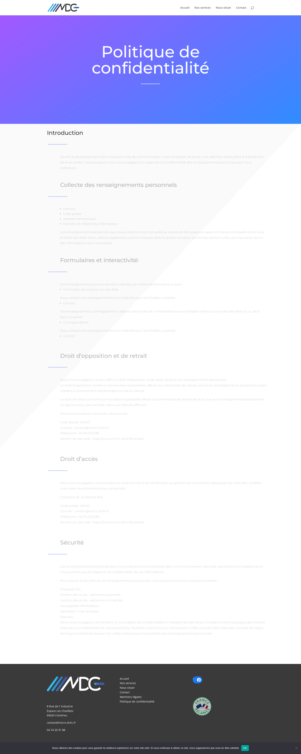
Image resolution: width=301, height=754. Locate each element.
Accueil (184, 7)
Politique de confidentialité (137, 701)
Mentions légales (131, 697)
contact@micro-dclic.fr (61, 722)
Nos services (202, 7)
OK (245, 748)
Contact (241, 7)
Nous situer (223, 7)
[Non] (296, 748)
